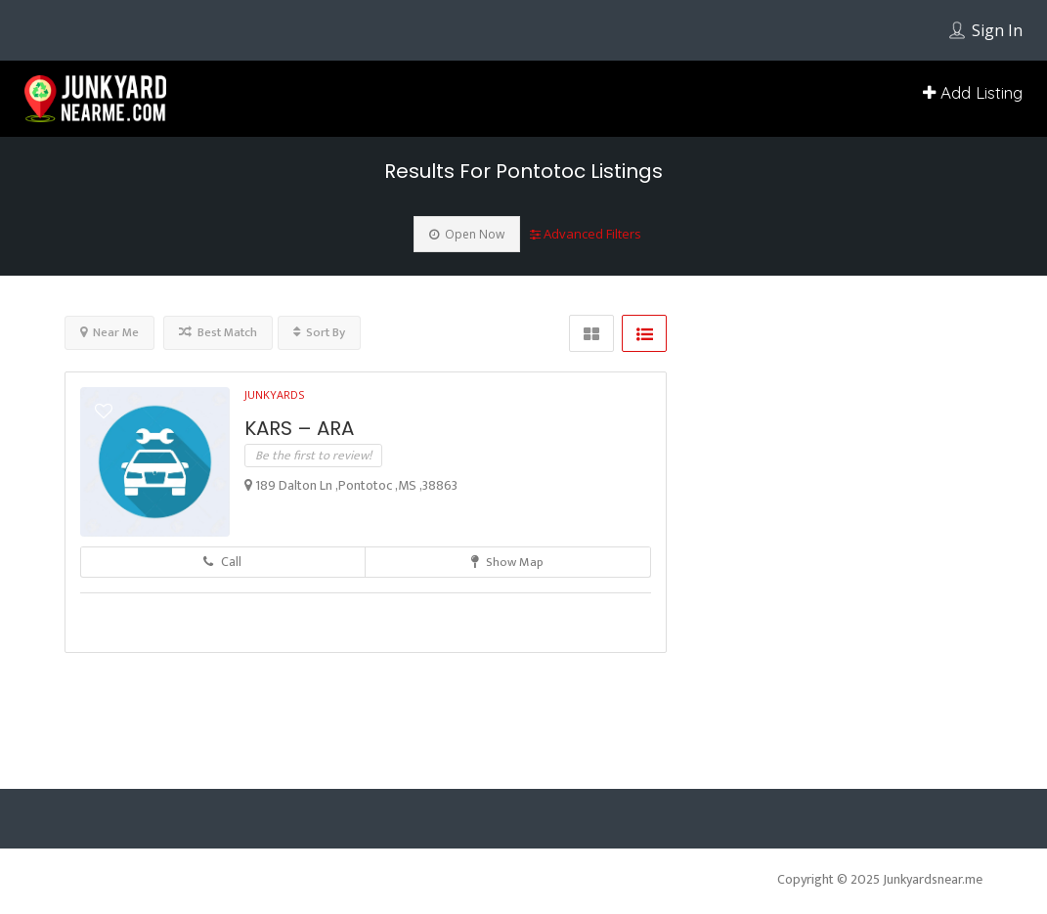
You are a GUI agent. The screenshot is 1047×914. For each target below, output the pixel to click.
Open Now (466, 234)
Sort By (319, 332)
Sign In (997, 30)
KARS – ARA (299, 428)
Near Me (109, 332)
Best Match (218, 332)
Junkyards (274, 394)
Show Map (507, 562)
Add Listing (973, 92)
